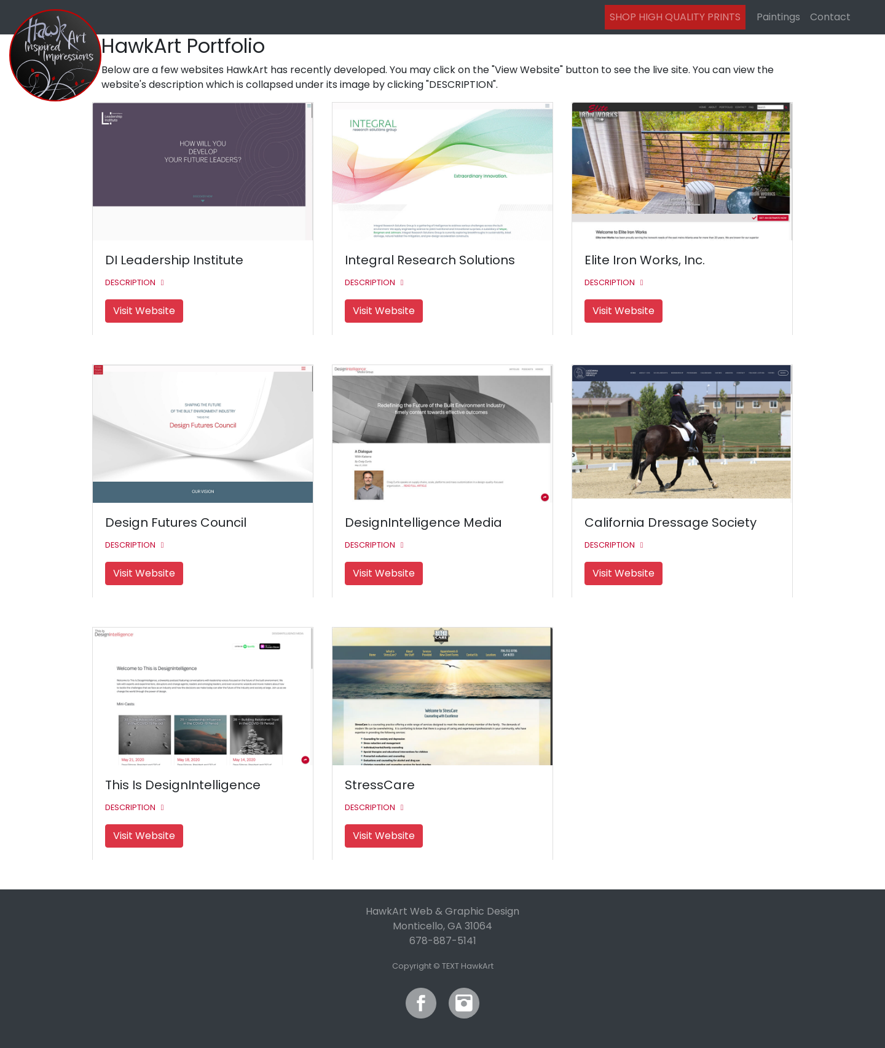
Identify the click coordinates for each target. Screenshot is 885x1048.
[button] (136, 282)
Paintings (778, 17)
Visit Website (144, 311)
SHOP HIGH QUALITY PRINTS (675, 17)
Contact (830, 17)
